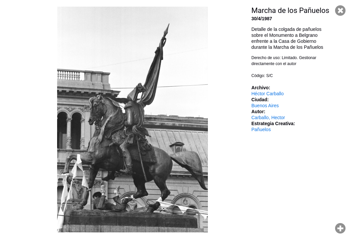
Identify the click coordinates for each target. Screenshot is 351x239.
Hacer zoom (340, 228)
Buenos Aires (265, 105)
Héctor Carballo (267, 93)
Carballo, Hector (268, 117)
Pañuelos (261, 129)
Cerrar (340, 10)
